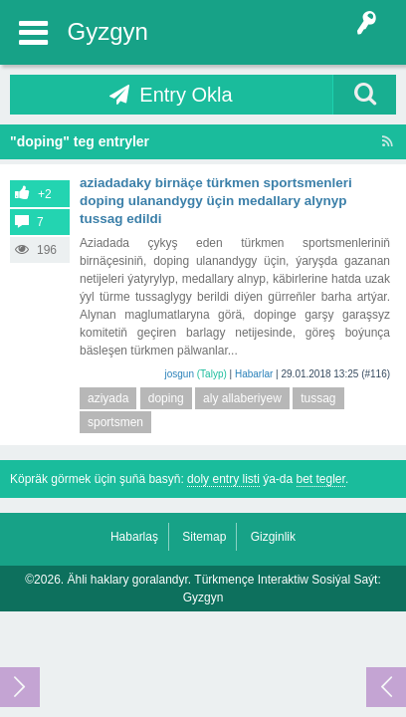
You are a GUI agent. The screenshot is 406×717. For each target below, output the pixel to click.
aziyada (108, 398)
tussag (318, 398)
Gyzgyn (108, 31)
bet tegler (321, 479)
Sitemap (204, 537)
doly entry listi (223, 479)
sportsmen (115, 422)
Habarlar (254, 373)
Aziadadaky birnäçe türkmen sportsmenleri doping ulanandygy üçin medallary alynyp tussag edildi (216, 200)
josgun (179, 373)
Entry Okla (185, 95)
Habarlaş (134, 537)
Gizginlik (273, 537)
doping (166, 398)
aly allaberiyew (242, 398)
